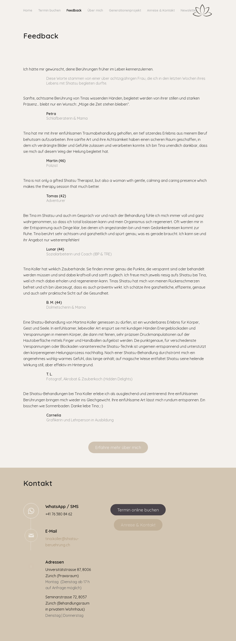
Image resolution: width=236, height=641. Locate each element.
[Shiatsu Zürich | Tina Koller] (202, 10)
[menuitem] (27, 10)
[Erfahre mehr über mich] (118, 447)
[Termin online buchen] (138, 510)
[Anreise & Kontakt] (138, 525)
